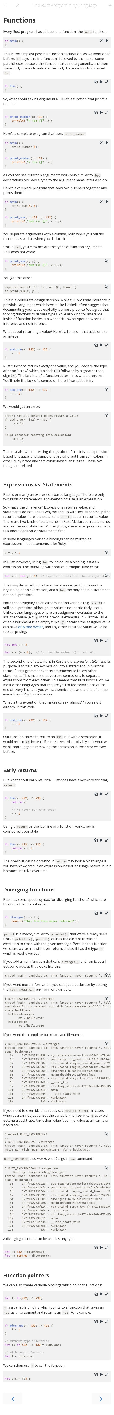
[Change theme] (17, 5)
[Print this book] (110, 5)
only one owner (30, 627)
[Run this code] (107, 41)
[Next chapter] (101, 1398)
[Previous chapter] (12, 1398)
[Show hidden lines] (107, 82)
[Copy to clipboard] (101, 41)
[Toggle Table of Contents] (5, 5)
